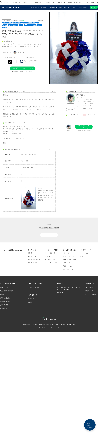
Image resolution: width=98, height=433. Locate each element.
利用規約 (41, 324)
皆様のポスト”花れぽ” (69, 269)
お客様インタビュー (68, 262)
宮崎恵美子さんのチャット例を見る (23, 71)
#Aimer (21, 25)
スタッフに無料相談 (91, 294)
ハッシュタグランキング (52, 262)
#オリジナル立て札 (31, 25)
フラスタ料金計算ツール (34, 259)
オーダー (93, 7)
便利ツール (60, 292)
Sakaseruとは (84, 252)
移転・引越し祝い (5, 298)
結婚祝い (31, 302)
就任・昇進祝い (5, 301)
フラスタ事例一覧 (50, 252)
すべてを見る (4, 287)
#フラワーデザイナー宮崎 (29, 22)
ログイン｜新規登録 (92, 2)
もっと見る (49, 234)
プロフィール (70, 105)
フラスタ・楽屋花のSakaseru (9, 7)
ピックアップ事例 (50, 259)
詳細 (23, 20)
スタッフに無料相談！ (90, 424)
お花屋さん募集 (33, 324)
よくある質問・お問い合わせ (75, 2)
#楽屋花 (5, 25)
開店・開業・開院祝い (7, 290)
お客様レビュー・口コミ (69, 259)
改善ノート (83, 256)
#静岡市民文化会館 (13, 25)
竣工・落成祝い (5, 305)
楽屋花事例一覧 (49, 256)
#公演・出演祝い (17, 22)
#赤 (38, 22)
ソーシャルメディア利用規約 (67, 324)
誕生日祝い (31, 298)
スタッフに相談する (33, 262)
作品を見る (70, 109)
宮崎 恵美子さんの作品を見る (84, 130)
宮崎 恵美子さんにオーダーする (22, 68)
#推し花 (39, 25)
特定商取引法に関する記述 (51, 324)
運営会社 (25, 324)
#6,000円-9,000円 (7, 22)
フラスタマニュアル (68, 256)
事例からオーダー (32, 256)
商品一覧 (43, 7)
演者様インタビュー (68, 266)
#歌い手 (5, 27)
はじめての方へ (35, 7)
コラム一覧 (66, 252)
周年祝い (2, 294)
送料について (89, 290)
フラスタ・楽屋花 (38, 2)
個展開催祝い (4, 308)
